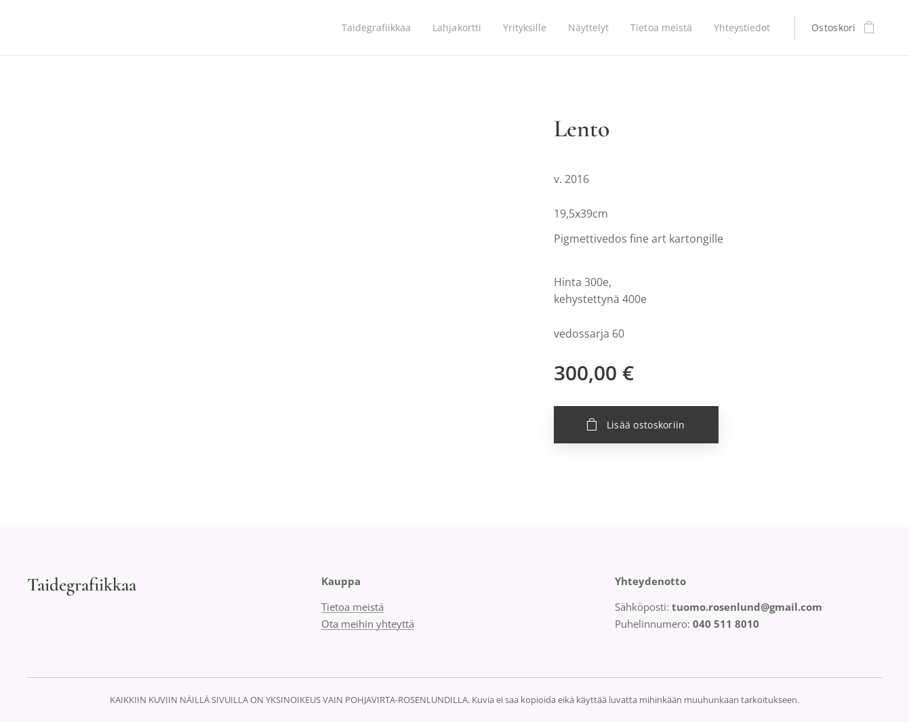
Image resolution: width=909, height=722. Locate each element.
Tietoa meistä (352, 607)
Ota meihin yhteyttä (367, 623)
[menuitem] (369, 28)
